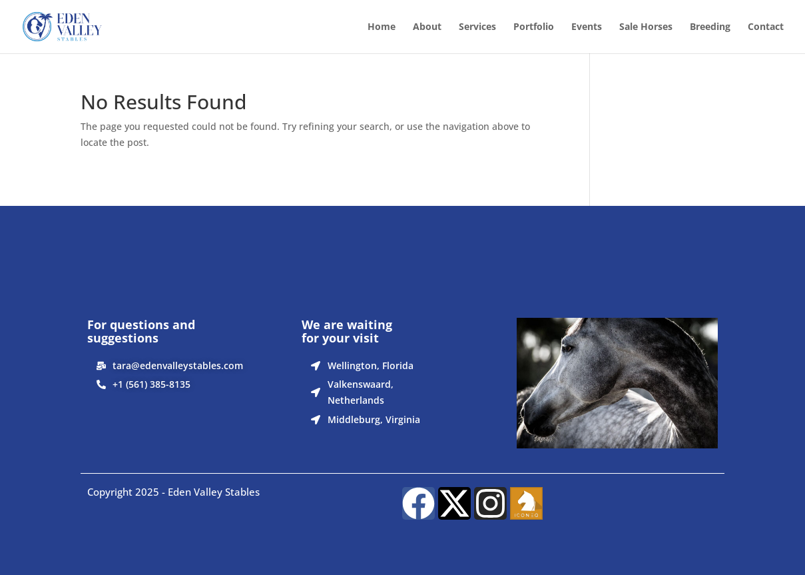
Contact (766, 27)
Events (586, 27)
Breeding (710, 27)
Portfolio (533, 27)
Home (382, 27)
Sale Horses (645, 27)
